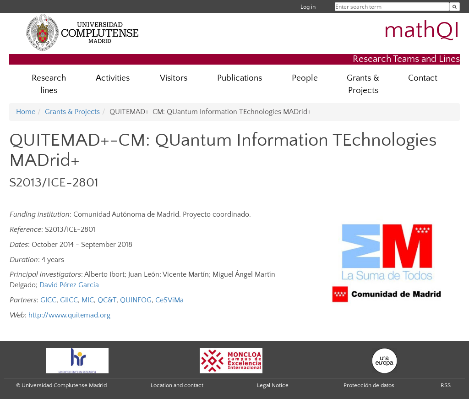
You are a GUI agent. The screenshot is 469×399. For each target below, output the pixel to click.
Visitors (173, 78)
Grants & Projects (363, 84)
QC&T (107, 300)
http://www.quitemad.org (69, 315)
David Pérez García (69, 285)
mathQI (422, 30)
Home (25, 112)
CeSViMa (169, 300)
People (305, 78)
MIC (88, 300)
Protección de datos (369, 385)
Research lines (49, 84)
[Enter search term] (454, 6)
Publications (239, 78)
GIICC (69, 300)
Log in (308, 7)
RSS (446, 385)
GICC (48, 300)
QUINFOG (136, 300)
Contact (422, 78)
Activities (113, 78)
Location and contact (177, 385)
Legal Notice (273, 385)
